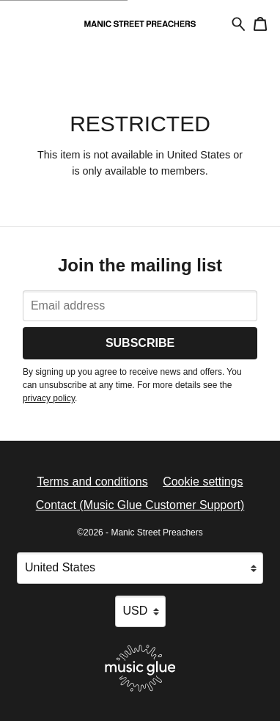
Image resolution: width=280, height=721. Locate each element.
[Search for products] (239, 23)
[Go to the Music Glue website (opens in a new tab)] (140, 668)
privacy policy (49, 398)
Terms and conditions (92, 481)
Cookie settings (203, 481)
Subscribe (140, 343)
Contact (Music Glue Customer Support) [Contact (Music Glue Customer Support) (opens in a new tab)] (140, 505)
